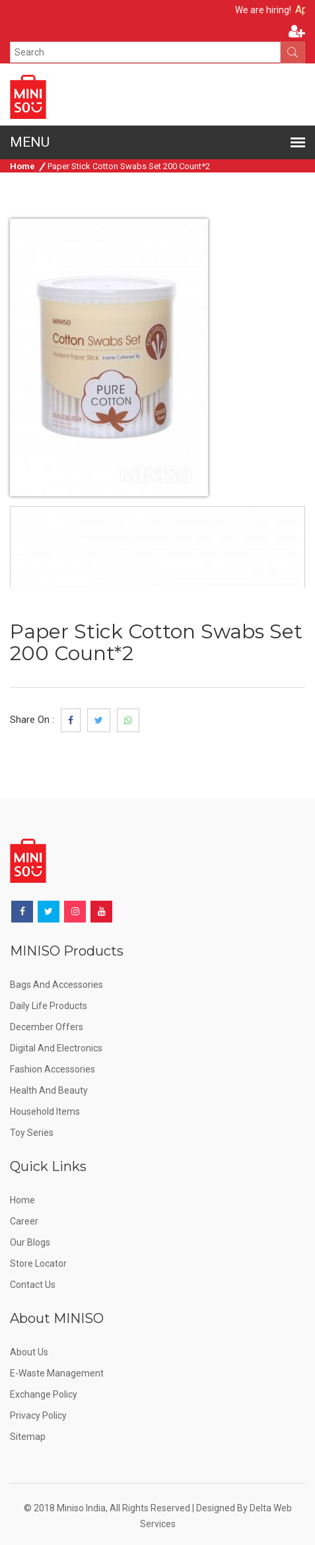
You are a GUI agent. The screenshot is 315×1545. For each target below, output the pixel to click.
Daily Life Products (48, 1005)
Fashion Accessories (52, 1069)
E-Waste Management (57, 1373)
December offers (46, 1027)
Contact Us (32, 1284)
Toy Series (31, 1132)
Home (22, 166)
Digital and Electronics (56, 1048)
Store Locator (38, 1263)
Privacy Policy (38, 1415)
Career (24, 1221)
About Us (29, 1352)
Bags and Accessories (56, 984)
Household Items (45, 1111)
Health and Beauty (49, 1090)
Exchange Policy (43, 1394)
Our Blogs (30, 1242)
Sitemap (28, 1436)
